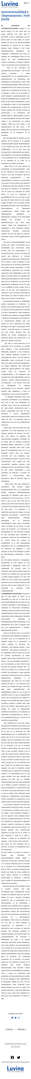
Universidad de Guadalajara (15, 1043)
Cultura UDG (15, 1046)
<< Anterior (9, 1029)
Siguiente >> (22, 1029)
